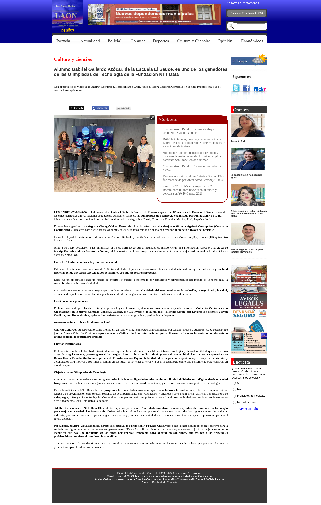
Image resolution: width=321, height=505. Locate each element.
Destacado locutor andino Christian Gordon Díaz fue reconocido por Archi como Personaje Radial (193, 178)
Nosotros (232, 3)
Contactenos (250, 3)
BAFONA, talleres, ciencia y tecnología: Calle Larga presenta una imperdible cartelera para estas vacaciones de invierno (194, 143)
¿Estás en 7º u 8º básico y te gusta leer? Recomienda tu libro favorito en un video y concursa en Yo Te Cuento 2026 (190, 190)
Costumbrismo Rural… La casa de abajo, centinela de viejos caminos (188, 131)
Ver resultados (249, 409)
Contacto (172, 482)
